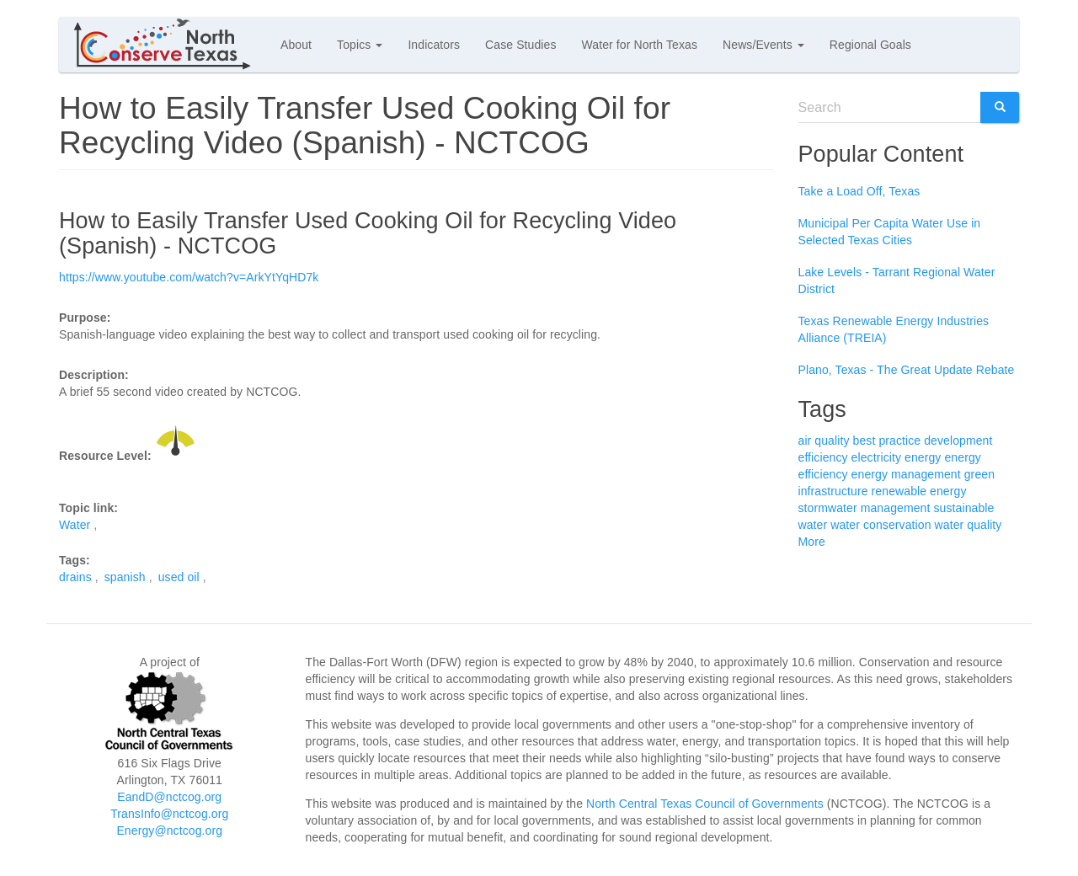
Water (74, 524)
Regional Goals (870, 44)
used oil (179, 577)
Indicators (434, 44)
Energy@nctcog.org (169, 830)
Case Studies (520, 44)
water (813, 524)
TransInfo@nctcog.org (169, 813)
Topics (359, 44)
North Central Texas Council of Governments (705, 803)
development (958, 440)
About (296, 44)
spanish (125, 577)
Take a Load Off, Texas (859, 191)
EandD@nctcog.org (169, 797)
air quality (824, 440)
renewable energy (919, 491)
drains (75, 577)
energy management (906, 474)
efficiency (823, 457)
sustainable (963, 508)
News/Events (763, 44)
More (811, 541)
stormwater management (864, 508)
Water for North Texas (639, 44)
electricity (876, 457)
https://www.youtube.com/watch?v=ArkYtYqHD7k (188, 277)
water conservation (880, 524)
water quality (968, 524)
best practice (887, 440)
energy (923, 457)
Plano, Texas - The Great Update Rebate (906, 370)
